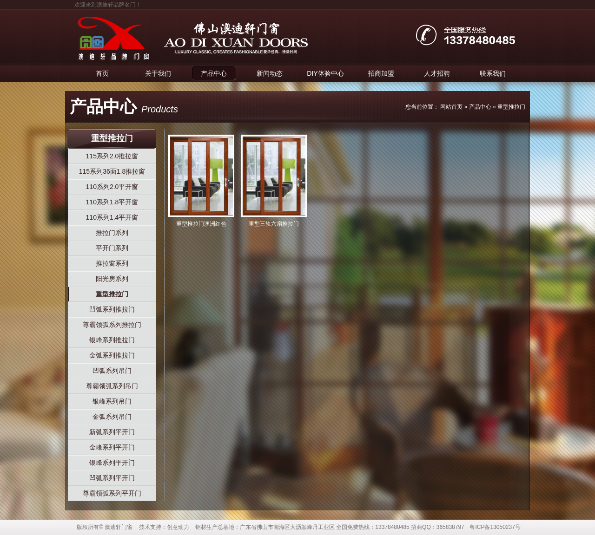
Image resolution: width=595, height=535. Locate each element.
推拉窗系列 (112, 263)
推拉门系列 (112, 232)
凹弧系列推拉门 (112, 309)
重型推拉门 (511, 107)
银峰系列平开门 (112, 462)
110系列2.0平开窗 (112, 186)
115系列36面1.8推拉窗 (112, 171)
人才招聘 (437, 73)
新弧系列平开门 (112, 432)
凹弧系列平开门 (112, 478)
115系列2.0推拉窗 (112, 156)
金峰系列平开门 (112, 447)
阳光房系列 (112, 278)
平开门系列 (112, 248)
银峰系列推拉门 (112, 340)
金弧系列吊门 (112, 416)
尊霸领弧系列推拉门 (112, 324)
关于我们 (158, 73)
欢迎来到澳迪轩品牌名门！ (107, 4)
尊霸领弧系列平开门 (112, 493)
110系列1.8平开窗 (112, 202)
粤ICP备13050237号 (494, 527)
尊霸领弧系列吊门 (112, 386)
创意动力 (178, 527)
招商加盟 (381, 73)
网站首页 (451, 107)
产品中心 (214, 73)
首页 (102, 73)
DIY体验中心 (325, 73)
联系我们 (493, 73)
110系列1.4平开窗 (112, 217)
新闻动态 (270, 73)
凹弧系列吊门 (112, 370)
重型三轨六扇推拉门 (274, 224)
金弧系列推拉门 (112, 355)
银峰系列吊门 (112, 401)
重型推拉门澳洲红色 (201, 224)
